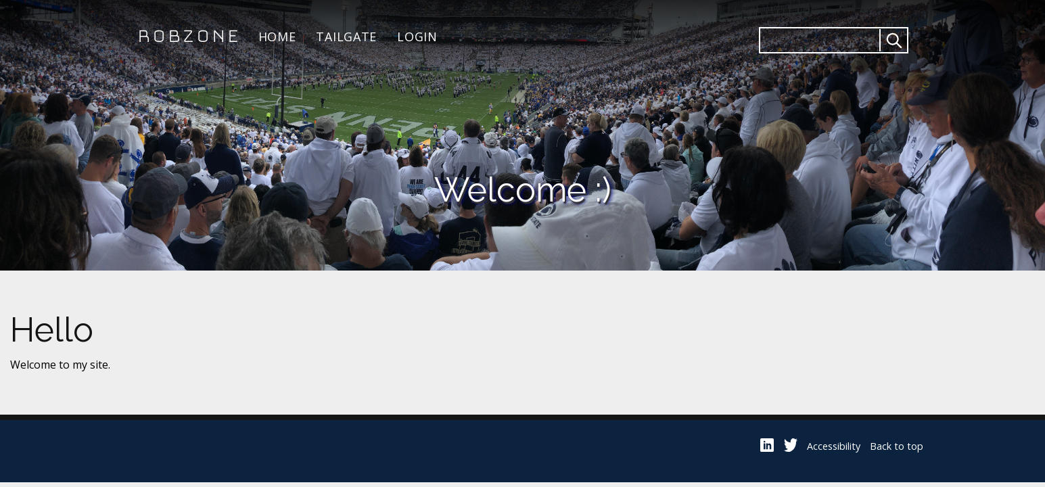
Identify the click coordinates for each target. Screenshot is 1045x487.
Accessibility (833, 446)
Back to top (896, 446)
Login (417, 36)
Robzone (187, 36)
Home (277, 36)
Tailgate (346, 36)
